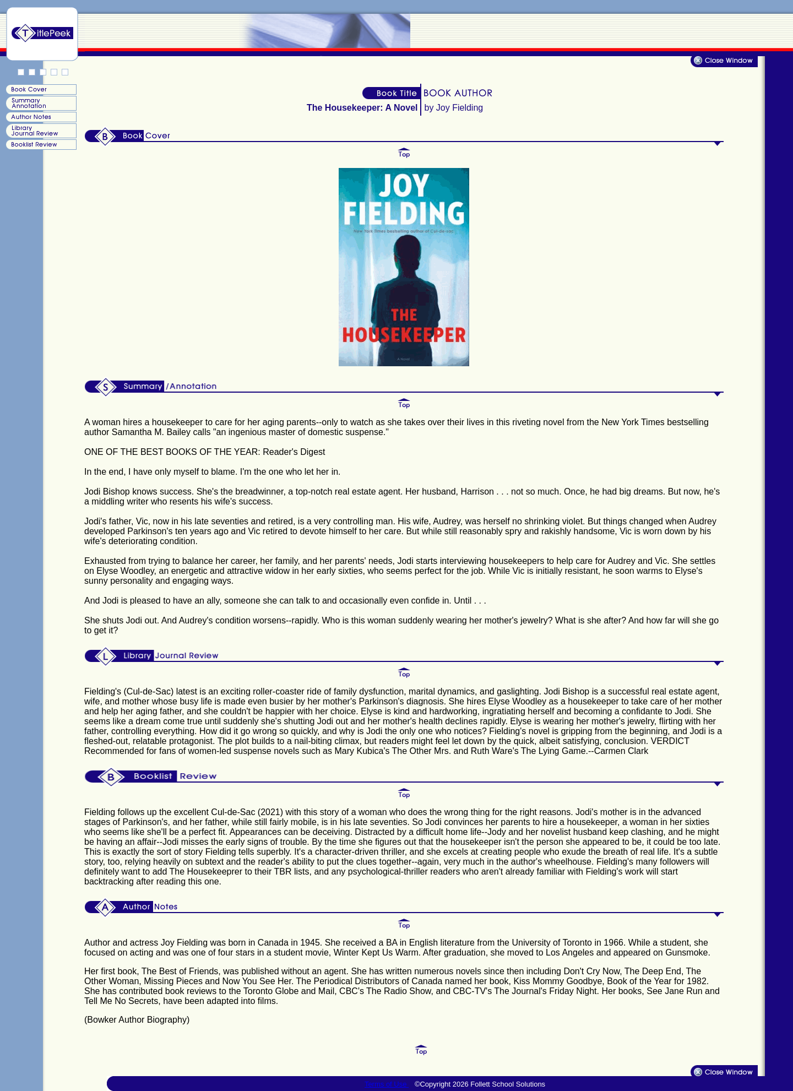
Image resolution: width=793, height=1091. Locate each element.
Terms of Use (387, 1084)
